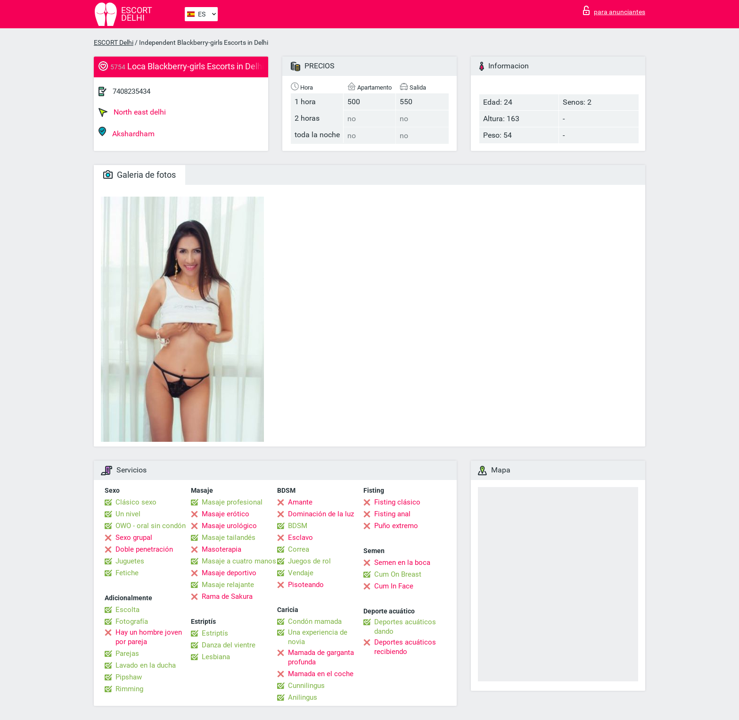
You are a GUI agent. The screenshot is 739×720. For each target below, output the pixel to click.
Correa (298, 549)
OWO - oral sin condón (150, 525)
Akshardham (127, 132)
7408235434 (131, 91)
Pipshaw (128, 677)
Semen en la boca (402, 562)
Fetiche (127, 573)
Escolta (127, 609)
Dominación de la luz (321, 514)
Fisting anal (392, 514)
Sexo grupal (133, 537)
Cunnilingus (306, 685)
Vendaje (300, 573)
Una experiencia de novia (317, 637)
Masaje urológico (229, 525)
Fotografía (131, 621)
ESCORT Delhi (113, 42)
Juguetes (129, 561)
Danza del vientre (228, 645)
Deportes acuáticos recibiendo (405, 647)
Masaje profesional (232, 502)
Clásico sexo (135, 502)
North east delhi (132, 112)
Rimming (129, 689)
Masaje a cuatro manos (239, 561)
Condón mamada (315, 621)
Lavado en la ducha (145, 665)
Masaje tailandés (228, 537)
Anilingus (302, 697)
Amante (300, 502)
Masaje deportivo (229, 573)
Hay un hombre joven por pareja (148, 637)
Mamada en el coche (320, 674)
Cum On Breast (397, 574)
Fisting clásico (397, 502)
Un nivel (127, 514)
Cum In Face (393, 586)
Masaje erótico (225, 514)
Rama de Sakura (227, 596)
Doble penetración (144, 549)
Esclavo (300, 537)
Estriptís (215, 633)
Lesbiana (216, 657)
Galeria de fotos (139, 175)
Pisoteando (306, 584)
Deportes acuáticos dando (405, 627)
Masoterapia (221, 549)
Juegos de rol (309, 561)
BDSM (297, 525)
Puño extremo (396, 525)
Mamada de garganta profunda (321, 657)
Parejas (127, 653)
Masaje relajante (228, 584)
